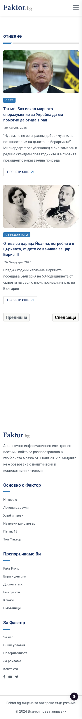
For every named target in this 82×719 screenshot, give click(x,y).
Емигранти (11, 592)
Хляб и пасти (13, 516)
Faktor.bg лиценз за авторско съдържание (40, 703)
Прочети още (20, 172)
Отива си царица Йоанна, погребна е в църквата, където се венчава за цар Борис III (38, 249)
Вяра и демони (14, 576)
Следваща (65, 317)
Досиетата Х (13, 584)
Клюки (8, 600)
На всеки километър (19, 523)
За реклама (12, 661)
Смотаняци (12, 608)
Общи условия (14, 645)
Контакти (10, 669)
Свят (9, 100)
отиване (12, 36)
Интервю (10, 500)
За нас (8, 637)
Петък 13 (10, 531)
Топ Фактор (12, 539)
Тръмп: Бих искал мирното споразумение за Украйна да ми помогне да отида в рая (33, 114)
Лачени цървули (16, 508)
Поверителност (15, 653)
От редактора (16, 235)
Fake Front (11, 568)
